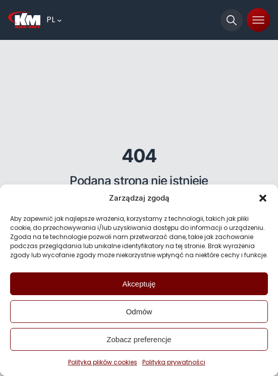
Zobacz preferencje (138, 339)
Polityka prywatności (173, 362)
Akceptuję (139, 283)
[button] (263, 198)
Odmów (139, 311)
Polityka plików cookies (102, 362)
